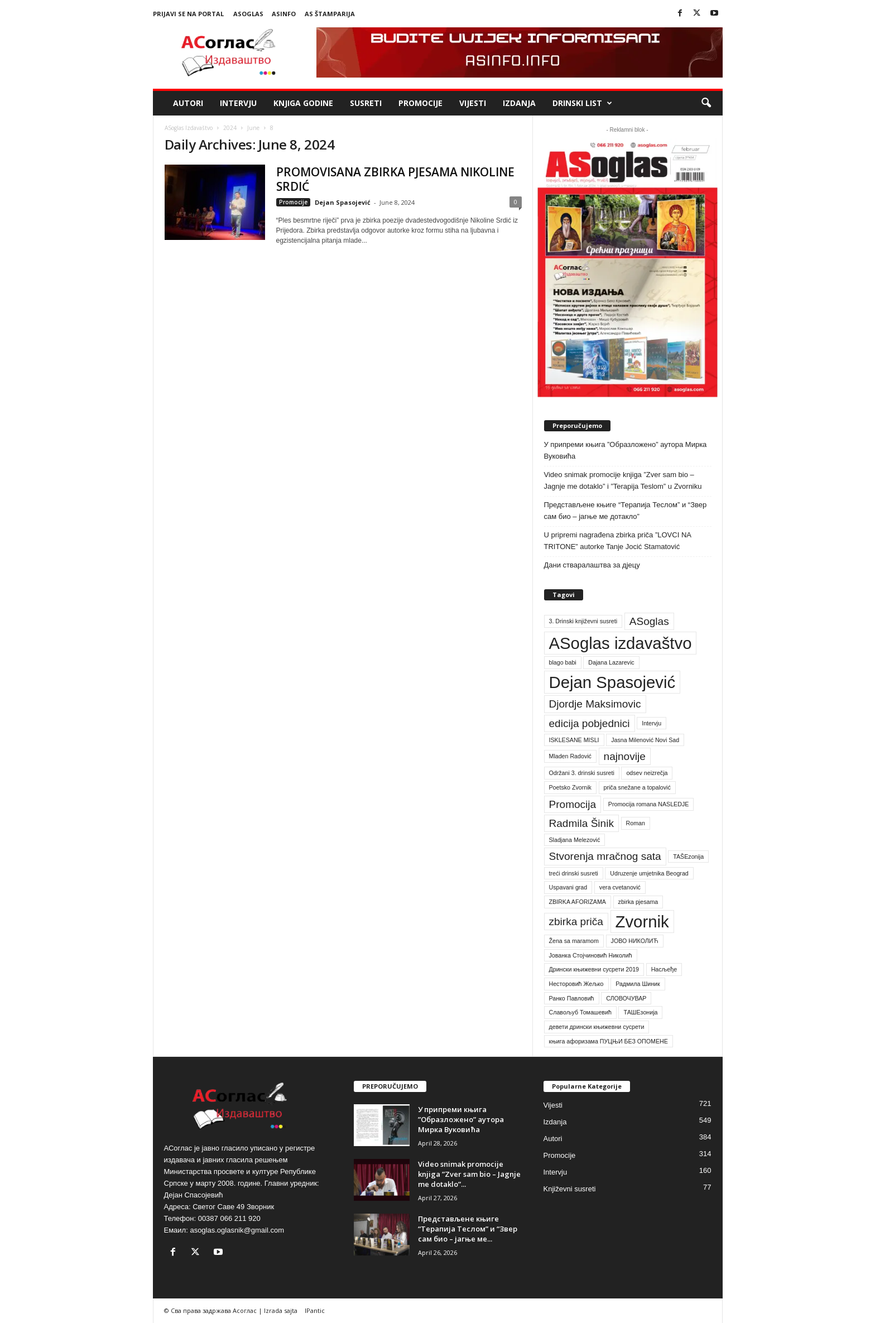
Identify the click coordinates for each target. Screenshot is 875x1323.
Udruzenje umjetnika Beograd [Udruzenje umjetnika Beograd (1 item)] (649, 873)
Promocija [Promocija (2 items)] (573, 804)
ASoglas (248, 13)
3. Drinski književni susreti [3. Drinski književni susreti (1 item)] (583, 621)
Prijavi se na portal (188, 13)
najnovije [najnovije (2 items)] (625, 756)
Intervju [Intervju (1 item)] (651, 723)
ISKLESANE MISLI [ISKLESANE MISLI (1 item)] (574, 740)
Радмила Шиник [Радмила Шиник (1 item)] (638, 983)
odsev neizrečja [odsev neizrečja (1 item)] (646, 772)
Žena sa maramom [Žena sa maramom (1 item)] (574, 940)
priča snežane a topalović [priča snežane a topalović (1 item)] (637, 787)
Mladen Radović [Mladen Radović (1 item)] (570, 756)
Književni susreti (570, 1189)
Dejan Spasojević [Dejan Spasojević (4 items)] (612, 682)
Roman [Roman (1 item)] (635, 823)
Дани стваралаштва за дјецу (592, 565)
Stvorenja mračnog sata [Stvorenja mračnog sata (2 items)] (605, 856)
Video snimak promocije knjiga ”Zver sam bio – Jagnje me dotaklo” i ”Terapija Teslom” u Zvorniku (623, 480)
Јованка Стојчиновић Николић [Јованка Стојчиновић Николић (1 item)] (590, 955)
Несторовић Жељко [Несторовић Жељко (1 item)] (576, 983)
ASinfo (284, 13)
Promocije (420, 103)
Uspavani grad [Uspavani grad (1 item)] (568, 887)
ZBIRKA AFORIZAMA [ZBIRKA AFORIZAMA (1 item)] (577, 901)
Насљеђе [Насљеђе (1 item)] (664, 969)
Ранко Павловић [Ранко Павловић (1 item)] (571, 998)
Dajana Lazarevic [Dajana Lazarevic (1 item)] (611, 662)
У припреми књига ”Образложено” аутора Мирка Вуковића (625, 450)
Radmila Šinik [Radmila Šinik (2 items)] (581, 823)
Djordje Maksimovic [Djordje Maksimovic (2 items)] (595, 704)
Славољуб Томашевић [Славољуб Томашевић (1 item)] (580, 1012)
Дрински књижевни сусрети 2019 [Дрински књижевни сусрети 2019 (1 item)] (594, 969)
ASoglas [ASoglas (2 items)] (649, 621)
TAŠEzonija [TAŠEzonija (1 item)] (688, 856)
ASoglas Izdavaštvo (189, 128)
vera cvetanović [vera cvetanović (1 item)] (620, 887)
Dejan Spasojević (343, 202)
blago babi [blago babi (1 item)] (562, 662)
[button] (706, 103)
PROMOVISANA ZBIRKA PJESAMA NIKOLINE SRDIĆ (395, 179)
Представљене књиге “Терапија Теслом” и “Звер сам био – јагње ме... (467, 1229)
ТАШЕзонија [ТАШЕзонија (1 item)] (640, 1012)
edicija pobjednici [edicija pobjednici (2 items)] (589, 723)
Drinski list (582, 103)
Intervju (238, 103)
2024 (230, 128)
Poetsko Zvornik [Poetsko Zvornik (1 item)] (570, 787)
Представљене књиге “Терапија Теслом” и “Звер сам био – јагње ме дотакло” (625, 511)
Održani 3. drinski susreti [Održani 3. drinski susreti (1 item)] (581, 772)
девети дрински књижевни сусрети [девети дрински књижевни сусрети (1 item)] (597, 1026)
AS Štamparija (330, 13)
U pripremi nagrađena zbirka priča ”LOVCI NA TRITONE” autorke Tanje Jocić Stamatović (617, 541)
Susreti (366, 103)
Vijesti (472, 103)
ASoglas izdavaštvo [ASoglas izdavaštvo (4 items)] (620, 643)
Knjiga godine (303, 103)
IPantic (315, 1310)
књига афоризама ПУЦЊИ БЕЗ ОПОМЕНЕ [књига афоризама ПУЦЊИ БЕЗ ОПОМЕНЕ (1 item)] (608, 1041)
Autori (188, 103)
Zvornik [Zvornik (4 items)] (642, 921)
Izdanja (519, 103)
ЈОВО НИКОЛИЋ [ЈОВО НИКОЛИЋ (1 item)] (634, 940)
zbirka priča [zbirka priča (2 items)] (576, 921)
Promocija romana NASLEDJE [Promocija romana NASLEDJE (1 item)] (648, 804)
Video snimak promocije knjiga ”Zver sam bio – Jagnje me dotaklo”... (469, 1174)
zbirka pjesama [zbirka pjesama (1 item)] (638, 901)
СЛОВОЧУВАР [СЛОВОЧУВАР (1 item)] (626, 998)
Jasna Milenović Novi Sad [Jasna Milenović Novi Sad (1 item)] (645, 740)
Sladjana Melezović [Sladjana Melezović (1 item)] (574, 839)
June (253, 128)
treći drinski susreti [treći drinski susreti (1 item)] (573, 873)
